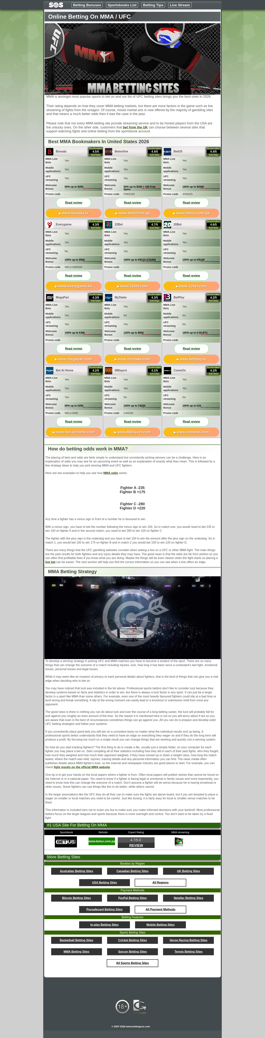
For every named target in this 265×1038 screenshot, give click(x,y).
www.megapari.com (75, 359)
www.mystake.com (134, 359)
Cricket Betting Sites (132, 940)
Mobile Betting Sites (160, 924)
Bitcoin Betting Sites (76, 898)
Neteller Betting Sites (188, 898)
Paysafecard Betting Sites (104, 909)
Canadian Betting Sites (132, 871)
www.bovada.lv (75, 213)
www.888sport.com (134, 432)
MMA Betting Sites (76, 951)
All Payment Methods (160, 909)
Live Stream (180, 5)
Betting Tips (153, 5)
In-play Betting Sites (104, 924)
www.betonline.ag (134, 213)
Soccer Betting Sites (132, 951)
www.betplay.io (193, 359)
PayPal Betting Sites (132, 898)
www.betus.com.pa (192, 213)
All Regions (160, 882)
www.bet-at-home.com (75, 432)
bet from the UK (135, 127)
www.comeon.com (193, 432)
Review (136, 845)
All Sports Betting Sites (132, 963)
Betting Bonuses (87, 5)
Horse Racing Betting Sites (188, 940)
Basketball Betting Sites (76, 940)
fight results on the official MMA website (82, 767)
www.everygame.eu (75, 286)
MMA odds (110, 473)
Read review (73, 202)
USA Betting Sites (104, 882)
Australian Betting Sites (76, 871)
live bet (50, 562)
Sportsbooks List (122, 5)
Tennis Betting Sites (188, 951)
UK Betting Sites (188, 871)
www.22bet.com (134, 286)
